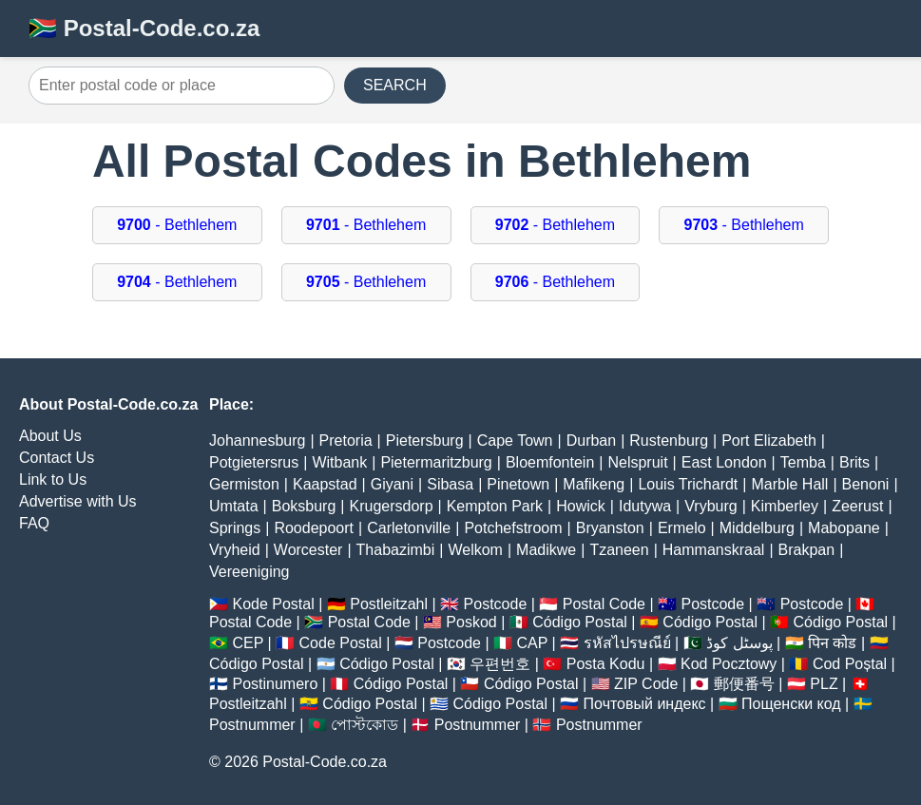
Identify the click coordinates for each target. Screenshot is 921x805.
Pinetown (518, 484)
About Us (50, 436)
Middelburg (757, 528)
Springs (234, 528)
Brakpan (806, 550)
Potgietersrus (253, 462)
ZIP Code (646, 684)
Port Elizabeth (768, 440)
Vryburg (710, 506)
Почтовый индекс (645, 704)
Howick (580, 506)
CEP (247, 643)
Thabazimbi (395, 550)
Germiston (244, 484)
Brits (854, 462)
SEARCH (395, 85)
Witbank (339, 462)
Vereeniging (249, 572)
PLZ (823, 684)
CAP (531, 643)
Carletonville (409, 528)
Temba (803, 462)
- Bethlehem (177, 225)
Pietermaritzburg (435, 462)
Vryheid (234, 550)
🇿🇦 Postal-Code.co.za (144, 28)
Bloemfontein (550, 462)
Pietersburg (425, 440)
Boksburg (304, 506)
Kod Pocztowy (729, 664)
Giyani (392, 484)
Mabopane (844, 528)
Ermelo (682, 528)
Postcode (496, 604)
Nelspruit (637, 462)
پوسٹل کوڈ (739, 643)
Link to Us (52, 479)
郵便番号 (744, 684)
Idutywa (645, 506)
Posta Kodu (605, 664)
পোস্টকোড (364, 725)
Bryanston (610, 528)
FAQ (34, 523)
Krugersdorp (390, 506)
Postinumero (274, 684)
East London (724, 462)
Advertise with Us (78, 501)
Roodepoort (314, 528)
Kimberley (784, 506)
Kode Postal (273, 604)
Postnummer (252, 725)
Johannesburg (257, 440)
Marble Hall (789, 484)
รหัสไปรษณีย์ (627, 643)
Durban (591, 440)
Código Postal (579, 622)
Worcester (308, 550)
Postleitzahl (389, 604)
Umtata (234, 506)
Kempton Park (495, 506)
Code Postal (340, 643)
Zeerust (857, 506)
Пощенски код (791, 704)
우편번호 (500, 664)
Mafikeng (593, 484)
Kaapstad (325, 484)
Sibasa (450, 484)
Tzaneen (618, 550)
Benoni (866, 484)
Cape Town (515, 440)
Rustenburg (668, 440)
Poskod (471, 622)
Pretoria (346, 440)
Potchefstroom (513, 528)
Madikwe (546, 550)
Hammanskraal (713, 550)
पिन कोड (832, 643)
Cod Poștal (850, 664)
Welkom (475, 550)
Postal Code (604, 604)
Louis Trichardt (688, 484)
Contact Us (56, 458)
